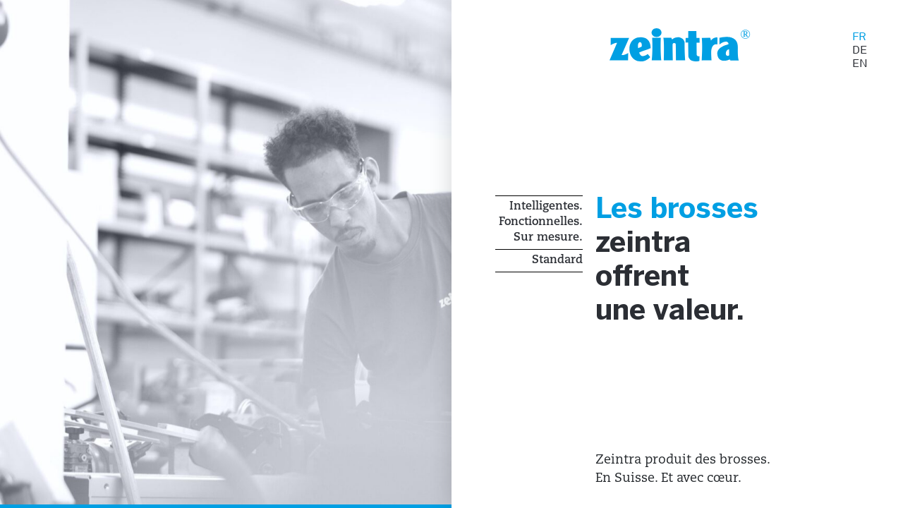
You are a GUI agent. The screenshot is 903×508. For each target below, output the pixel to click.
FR (859, 36)
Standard (557, 260)
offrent (650, 283)
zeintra (650, 247)
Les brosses (688, 211)
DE (859, 49)
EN (860, 63)
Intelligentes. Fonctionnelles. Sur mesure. (541, 222)
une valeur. (681, 319)
